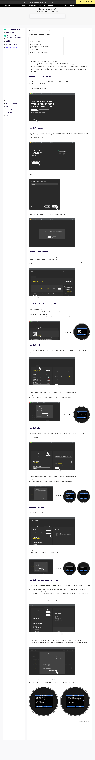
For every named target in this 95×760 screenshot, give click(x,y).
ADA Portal (35, 60)
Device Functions (10, 52)
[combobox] (72, 5)
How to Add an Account (37, 44)
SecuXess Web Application (55, 60)
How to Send (34, 47)
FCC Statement (9, 91)
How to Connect (10, 82)
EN (72, 5)
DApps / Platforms (10, 55)
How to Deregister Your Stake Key (39, 52)
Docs (34, 30)
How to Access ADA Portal (37, 41)
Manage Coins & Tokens (12, 85)
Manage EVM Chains (11, 68)
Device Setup (9, 88)
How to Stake (34, 49)
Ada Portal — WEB (11, 64)
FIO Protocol (9, 58)
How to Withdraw (35, 51)
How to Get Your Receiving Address (40, 46)
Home (30, 30)
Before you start (10, 94)
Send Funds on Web (11, 76)
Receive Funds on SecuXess (13, 72)
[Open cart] (89, 5)
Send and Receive (10, 60)
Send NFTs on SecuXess (12, 80)
